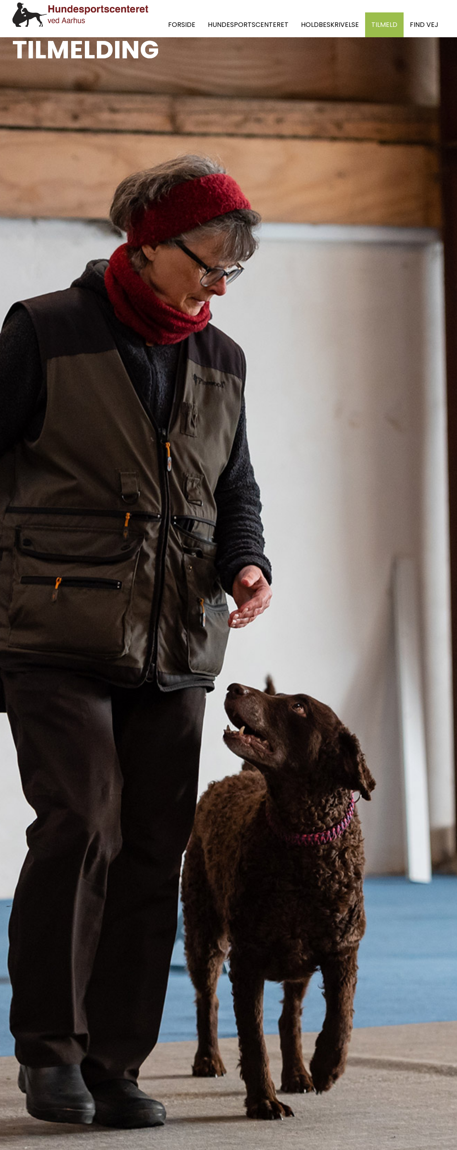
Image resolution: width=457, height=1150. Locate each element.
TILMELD (384, 24)
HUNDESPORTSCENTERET (248, 24)
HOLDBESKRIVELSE (330, 24)
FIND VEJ (424, 24)
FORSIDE (181, 24)
